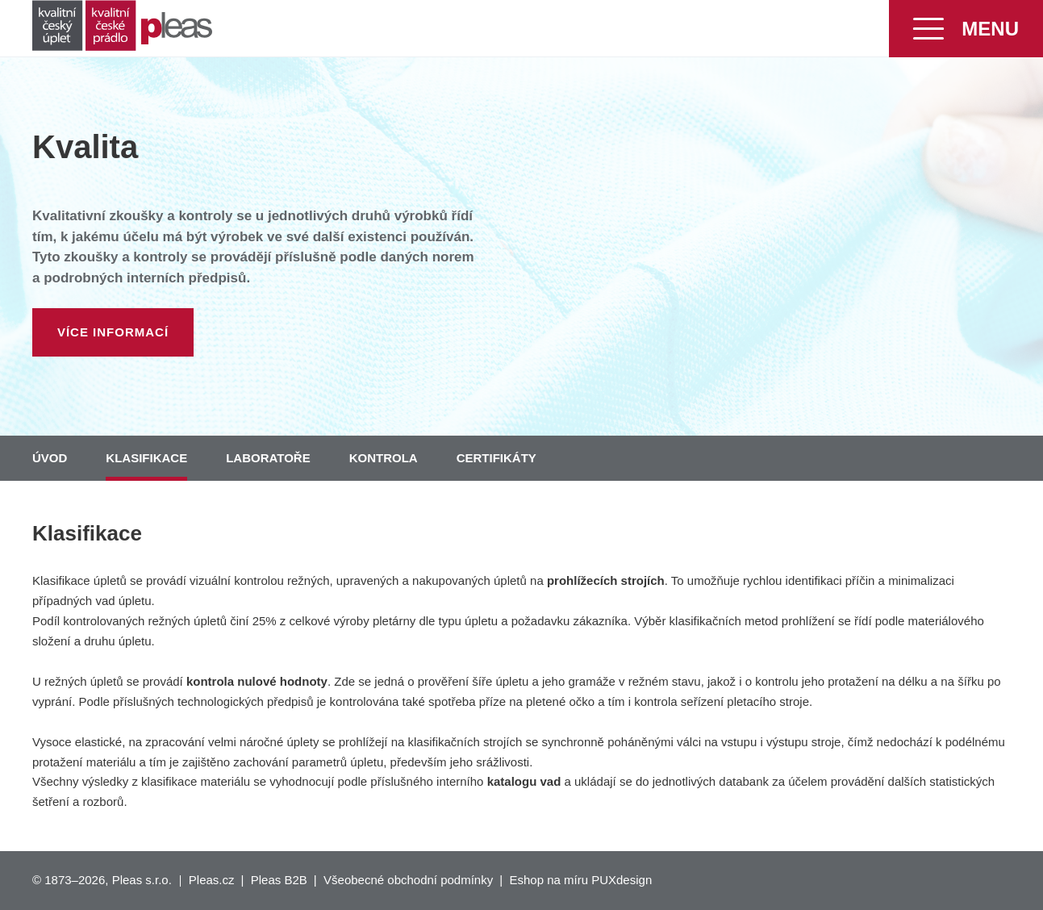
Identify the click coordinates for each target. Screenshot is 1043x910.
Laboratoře (268, 458)
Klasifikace (146, 458)
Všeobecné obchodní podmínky (408, 880)
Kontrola (383, 458)
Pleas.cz (212, 880)
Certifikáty (496, 458)
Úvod (49, 458)
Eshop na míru (548, 880)
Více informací (113, 332)
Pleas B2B (279, 880)
